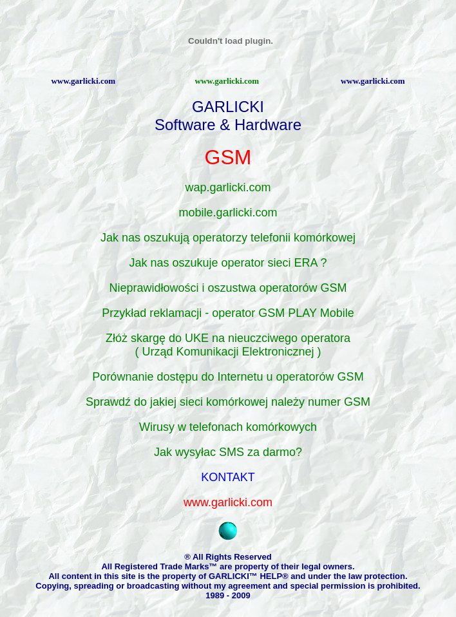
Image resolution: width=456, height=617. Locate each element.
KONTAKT (228, 477)
